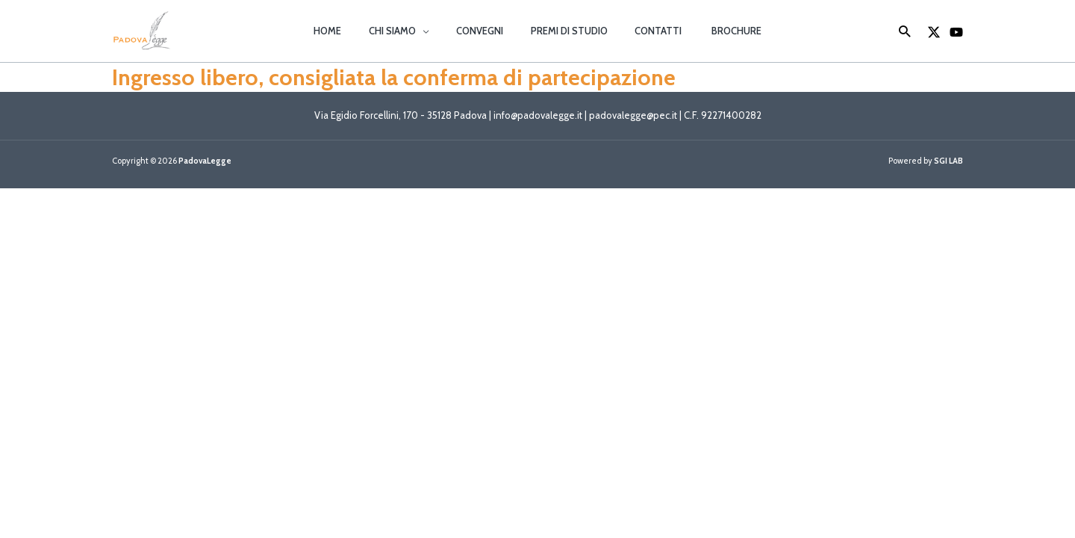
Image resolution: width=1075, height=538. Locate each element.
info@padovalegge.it (537, 116)
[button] (434, 30)
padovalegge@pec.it (633, 116)
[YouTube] (956, 32)
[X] (934, 32)
